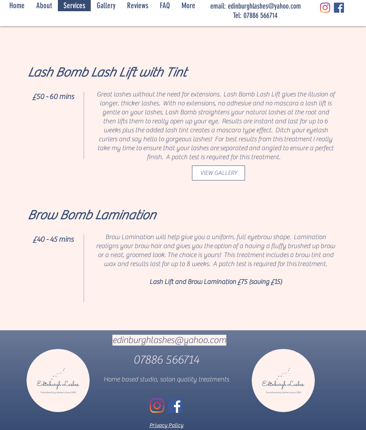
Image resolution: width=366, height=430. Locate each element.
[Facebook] (339, 8)
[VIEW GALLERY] (218, 172)
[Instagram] (325, 8)
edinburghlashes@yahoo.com (264, 5)
